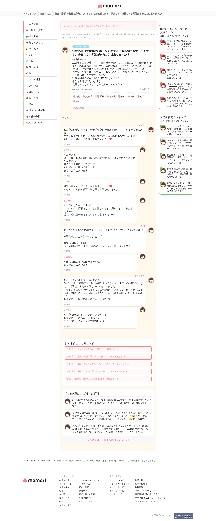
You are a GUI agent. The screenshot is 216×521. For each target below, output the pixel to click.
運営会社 (139, 480)
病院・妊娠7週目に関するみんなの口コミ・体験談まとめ (92, 379)
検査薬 (113, 96)
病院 (78, 96)
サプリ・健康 (33, 79)
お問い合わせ (141, 484)
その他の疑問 (33, 116)
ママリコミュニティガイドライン (150, 498)
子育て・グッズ (34, 42)
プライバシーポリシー (145, 491)
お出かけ (31, 104)
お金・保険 (32, 48)
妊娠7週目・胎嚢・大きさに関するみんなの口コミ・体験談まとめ (96, 371)
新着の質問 (32, 24)
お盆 (78, 101)
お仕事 (29, 61)
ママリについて (116, 480)
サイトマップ (115, 494)
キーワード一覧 (116, 487)
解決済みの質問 (34, 30)
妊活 (28, 73)
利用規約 (139, 487)
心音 (142, 96)
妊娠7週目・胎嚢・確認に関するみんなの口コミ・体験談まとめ (95, 356)
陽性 (133, 96)
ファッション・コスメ (38, 85)
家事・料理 (32, 67)
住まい (29, 54)
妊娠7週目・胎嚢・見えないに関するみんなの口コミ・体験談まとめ (97, 364)
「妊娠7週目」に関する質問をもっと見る (108, 440)
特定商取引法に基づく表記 (147, 494)
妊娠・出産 (32, 36)
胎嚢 (102, 96)
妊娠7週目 (90, 96)
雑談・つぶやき (34, 122)
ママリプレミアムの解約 (146, 501)
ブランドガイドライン (119, 484)
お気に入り (146, 89)
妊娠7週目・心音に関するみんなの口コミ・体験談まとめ (92, 349)
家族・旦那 (32, 98)
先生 (123, 96)
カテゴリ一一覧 (116, 491)
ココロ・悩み (33, 91)
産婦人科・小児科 (35, 110)
